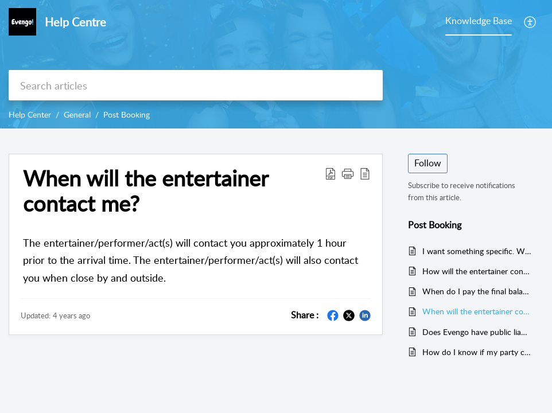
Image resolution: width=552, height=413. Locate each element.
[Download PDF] (330, 173)
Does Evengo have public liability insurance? (477, 331)
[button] (347, 173)
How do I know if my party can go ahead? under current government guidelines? (477, 351)
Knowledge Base (478, 20)
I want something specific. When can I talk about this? (477, 251)
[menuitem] (530, 22)
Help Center (30, 114)
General (77, 114)
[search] (196, 85)
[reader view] (365, 173)
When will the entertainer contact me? (145, 191)
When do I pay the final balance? (477, 291)
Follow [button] (427, 163)
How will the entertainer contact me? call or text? (477, 271)
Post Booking (126, 114)
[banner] (276, 64)
